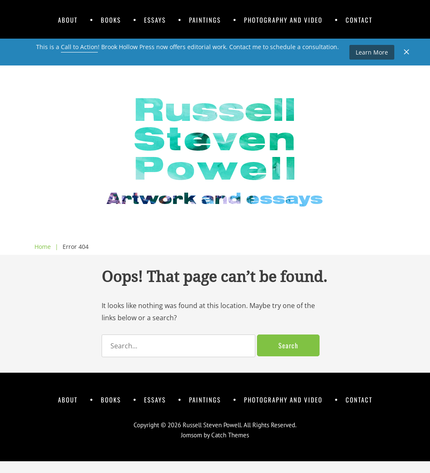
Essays (155, 19)
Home (46, 247)
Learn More (372, 52)
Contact (359, 19)
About (68, 19)
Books (111, 19)
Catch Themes (230, 435)
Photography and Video (283, 19)
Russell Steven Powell (212, 425)
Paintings (205, 19)
